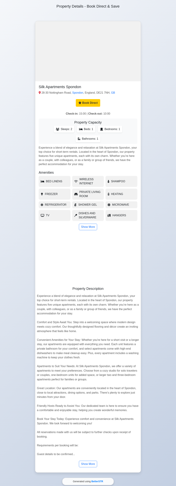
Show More (88, 226)
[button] (88, 51)
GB (113, 92)
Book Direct (88, 102)
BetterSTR (97, 481)
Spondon (77, 92)
